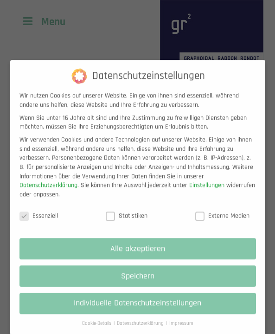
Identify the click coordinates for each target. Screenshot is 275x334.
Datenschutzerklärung (48, 192)
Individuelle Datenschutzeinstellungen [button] (137, 310)
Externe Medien (222, 222)
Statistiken (126, 222)
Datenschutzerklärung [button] (141, 330)
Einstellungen (206, 192)
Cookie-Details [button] (97, 330)
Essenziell (38, 222)
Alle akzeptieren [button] (137, 255)
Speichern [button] (137, 283)
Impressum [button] (181, 330)
